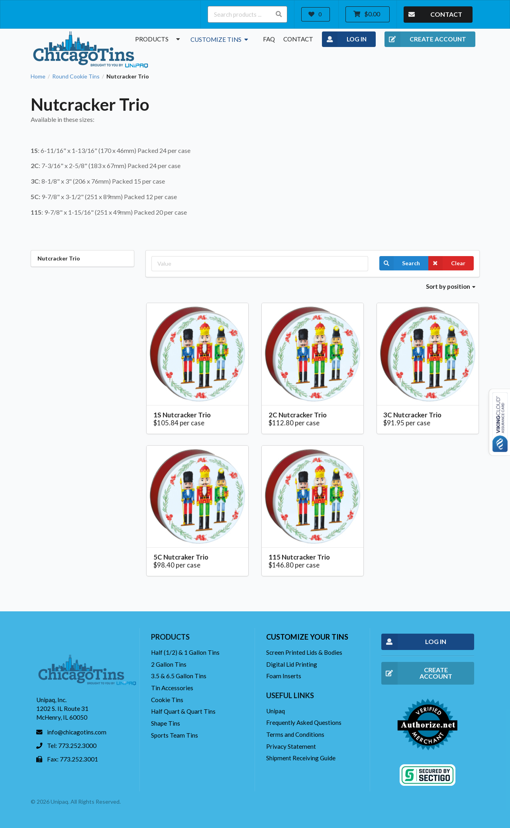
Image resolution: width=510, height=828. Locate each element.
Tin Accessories (172, 687)
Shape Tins (165, 723)
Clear (446, 263)
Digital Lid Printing (291, 664)
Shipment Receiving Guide (300, 757)
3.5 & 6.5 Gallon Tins (178, 675)
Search (399, 263)
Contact (298, 39)
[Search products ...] (247, 14)
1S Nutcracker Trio (182, 415)
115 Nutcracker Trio (299, 557)
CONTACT (433, 14)
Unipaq (275, 710)
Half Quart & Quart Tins (183, 711)
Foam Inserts (283, 675)
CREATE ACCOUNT (425, 39)
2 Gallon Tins (168, 664)
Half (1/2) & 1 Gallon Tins (185, 652)
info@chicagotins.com (76, 732)
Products (158, 39)
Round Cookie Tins (76, 76)
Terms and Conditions (295, 734)
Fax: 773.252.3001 (72, 759)
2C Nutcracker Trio (298, 415)
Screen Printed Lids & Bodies (304, 652)
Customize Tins (220, 39)
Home (38, 76)
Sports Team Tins (174, 735)
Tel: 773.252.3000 (71, 745)
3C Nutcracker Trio (412, 415)
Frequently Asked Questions (303, 722)
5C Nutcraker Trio (180, 557)
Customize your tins (307, 636)
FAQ (269, 39)
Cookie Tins (167, 699)
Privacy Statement (291, 746)
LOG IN (344, 39)
